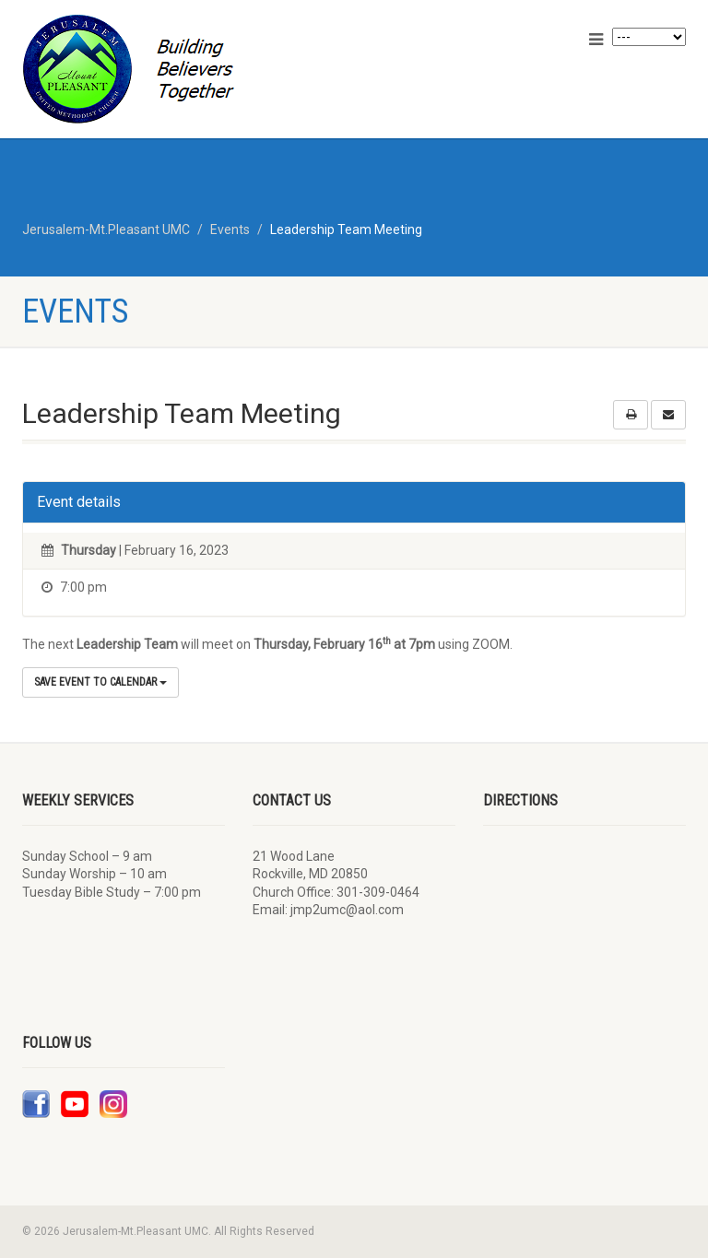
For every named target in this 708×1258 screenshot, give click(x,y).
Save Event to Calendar (100, 682)
